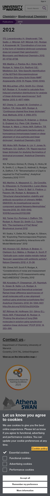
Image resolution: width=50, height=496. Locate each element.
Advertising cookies (17, 464)
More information (25, 490)
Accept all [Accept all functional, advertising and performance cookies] (25, 478)
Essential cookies (16, 452)
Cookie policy (39, 448)
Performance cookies (18, 470)
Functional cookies (17, 458)
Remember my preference (25, 484)
